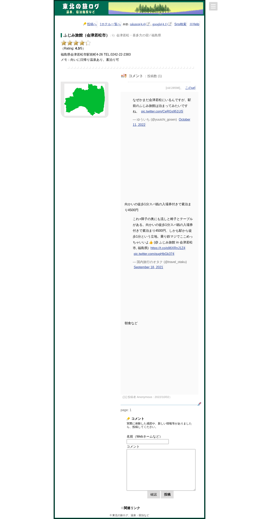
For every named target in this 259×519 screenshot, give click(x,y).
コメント (133, 446)
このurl (190, 87)
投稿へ (90, 24)
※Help (194, 24)
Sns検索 (180, 24)
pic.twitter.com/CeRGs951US (162, 111)
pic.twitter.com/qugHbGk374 (154, 254)
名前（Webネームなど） (144, 436)
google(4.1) (159, 23)
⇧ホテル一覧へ (110, 24)
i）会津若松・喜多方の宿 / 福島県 (136, 35)
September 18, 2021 (148, 267)
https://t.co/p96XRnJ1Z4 (168, 248)
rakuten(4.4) (138, 23)
